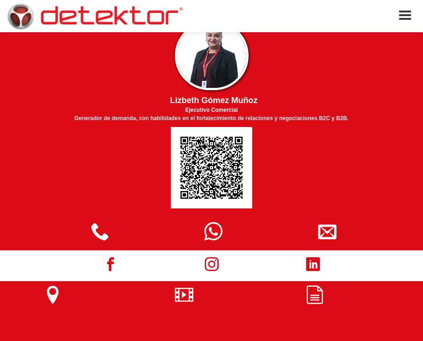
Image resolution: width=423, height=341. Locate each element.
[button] (405, 15)
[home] (94, 16)
